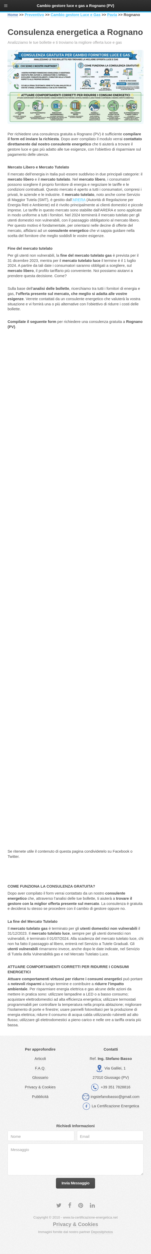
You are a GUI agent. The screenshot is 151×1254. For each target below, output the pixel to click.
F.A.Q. (40, 1068)
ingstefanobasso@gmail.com (115, 1097)
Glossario (40, 1077)
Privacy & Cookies (40, 1087)
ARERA (79, 200)
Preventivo (34, 15)
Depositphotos (102, 1232)
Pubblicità (40, 1097)
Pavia (112, 15)
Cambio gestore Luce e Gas (75, 15)
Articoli (40, 1059)
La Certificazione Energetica (115, 1106)
